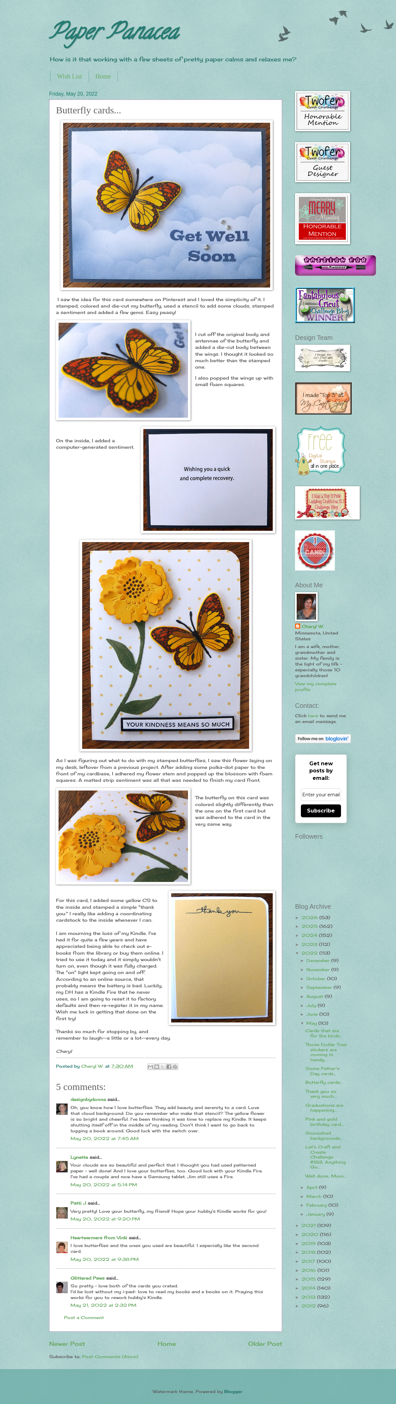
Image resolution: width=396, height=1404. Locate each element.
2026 (310, 917)
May (312, 1023)
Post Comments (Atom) (110, 1356)
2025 (310, 926)
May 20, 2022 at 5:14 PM (104, 1184)
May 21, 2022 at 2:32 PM (104, 1305)
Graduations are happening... (324, 1108)
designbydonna (88, 1099)
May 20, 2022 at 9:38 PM (105, 1259)
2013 (309, 1297)
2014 (309, 1288)
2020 (311, 1234)
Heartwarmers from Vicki (99, 1237)
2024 (310, 935)
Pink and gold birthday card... (324, 1121)
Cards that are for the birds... (324, 1033)
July (312, 1005)
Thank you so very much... (321, 1094)
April (312, 1187)
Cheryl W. (313, 626)
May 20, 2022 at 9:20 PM (105, 1218)
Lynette (79, 1157)
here (313, 715)
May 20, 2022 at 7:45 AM (105, 1138)
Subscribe (321, 811)
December (318, 960)
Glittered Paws (87, 1278)
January (316, 1214)
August (315, 996)
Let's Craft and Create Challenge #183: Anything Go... (325, 1156)
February (317, 1205)
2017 (309, 1261)
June (312, 1014)
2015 (309, 1279)
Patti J (78, 1203)
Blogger (233, 1391)
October (316, 978)
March (314, 1196)
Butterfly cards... (324, 1082)
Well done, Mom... (325, 1176)
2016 (309, 1270)
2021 (309, 1225)
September (320, 987)
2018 (309, 1252)
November (318, 969)
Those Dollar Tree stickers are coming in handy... (325, 1052)
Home (103, 76)
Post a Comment (84, 1317)
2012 (309, 1305)
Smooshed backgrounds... (324, 1135)
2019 (309, 1243)
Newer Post (67, 1343)
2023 (310, 944)
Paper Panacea (113, 34)
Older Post (265, 1343)
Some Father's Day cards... (322, 1071)
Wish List (69, 76)
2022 (310, 953)
